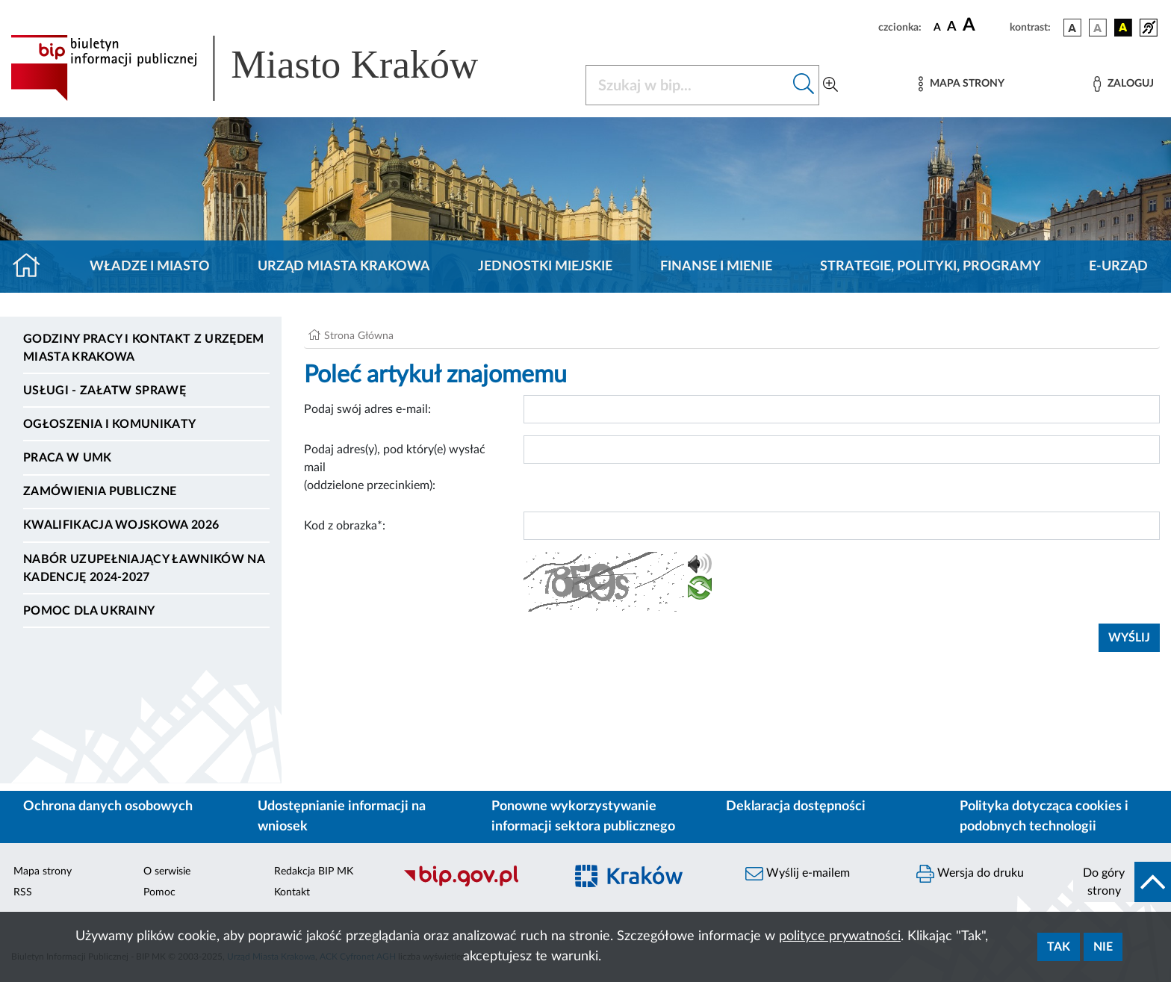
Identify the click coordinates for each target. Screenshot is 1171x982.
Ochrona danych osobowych (108, 806)
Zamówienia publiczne (99, 491)
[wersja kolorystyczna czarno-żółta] (1123, 27)
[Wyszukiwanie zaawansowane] (830, 85)
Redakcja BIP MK (313, 871)
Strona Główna (359, 336)
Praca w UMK (67, 458)
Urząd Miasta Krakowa (344, 266)
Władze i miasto (150, 266)
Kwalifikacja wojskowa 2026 (121, 525)
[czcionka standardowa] (937, 27)
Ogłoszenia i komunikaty (109, 424)
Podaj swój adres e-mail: (367, 409)
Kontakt (292, 892)
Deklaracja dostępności (796, 806)
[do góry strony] (1122, 882)
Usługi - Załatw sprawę (104, 391)
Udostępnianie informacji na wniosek (342, 816)
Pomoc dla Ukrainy (89, 611)
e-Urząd (1118, 266)
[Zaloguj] (1123, 84)
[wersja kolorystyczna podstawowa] (1072, 27)
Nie (1103, 947)
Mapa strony (42, 871)
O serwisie (166, 871)
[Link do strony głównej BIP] (266, 68)
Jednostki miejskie (545, 266)
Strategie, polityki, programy (930, 266)
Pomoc (159, 892)
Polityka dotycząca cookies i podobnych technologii (1044, 816)
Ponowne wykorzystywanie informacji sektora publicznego (583, 816)
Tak (1058, 947)
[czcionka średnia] (951, 27)
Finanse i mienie (716, 266)
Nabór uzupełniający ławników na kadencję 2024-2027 (143, 568)
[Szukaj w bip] (804, 85)
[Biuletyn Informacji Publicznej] (476, 884)
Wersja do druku (970, 874)
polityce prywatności (840, 936)
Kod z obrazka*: (344, 526)
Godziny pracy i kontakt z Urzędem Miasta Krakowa (143, 348)
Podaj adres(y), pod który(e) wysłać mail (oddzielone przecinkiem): (394, 467)
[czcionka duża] (984, 25)
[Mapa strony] (961, 84)
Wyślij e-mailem (797, 874)
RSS (22, 892)
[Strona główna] (32, 266)
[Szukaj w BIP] (687, 85)
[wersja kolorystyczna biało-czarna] (1098, 27)
